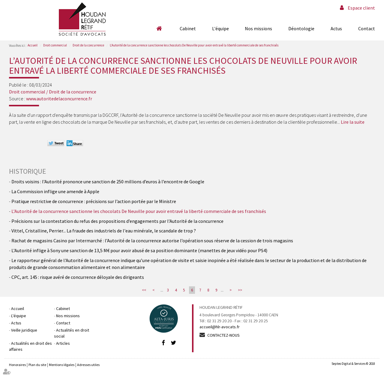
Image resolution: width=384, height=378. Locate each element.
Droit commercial (55, 45)
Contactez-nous (223, 335)
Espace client (361, 8)
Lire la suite (352, 122)
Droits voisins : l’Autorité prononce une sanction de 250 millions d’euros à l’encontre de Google (107, 182)
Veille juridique (24, 330)
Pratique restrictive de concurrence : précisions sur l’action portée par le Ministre (93, 201)
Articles (63, 343)
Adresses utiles (88, 364)
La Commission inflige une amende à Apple (55, 191)
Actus (336, 28)
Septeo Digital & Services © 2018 (353, 364)
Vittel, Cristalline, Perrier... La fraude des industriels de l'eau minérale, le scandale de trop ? (103, 231)
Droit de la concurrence (88, 45)
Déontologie (301, 28)
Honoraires (17, 364)
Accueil (159, 28)
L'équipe (220, 28)
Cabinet (188, 28)
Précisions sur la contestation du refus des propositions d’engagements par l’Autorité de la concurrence (117, 221)
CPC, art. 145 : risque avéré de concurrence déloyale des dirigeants (77, 277)
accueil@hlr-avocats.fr (220, 326)
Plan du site (37, 364)
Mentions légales (61, 364)
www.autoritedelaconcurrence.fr (59, 99)
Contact (366, 28)
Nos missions (258, 28)
